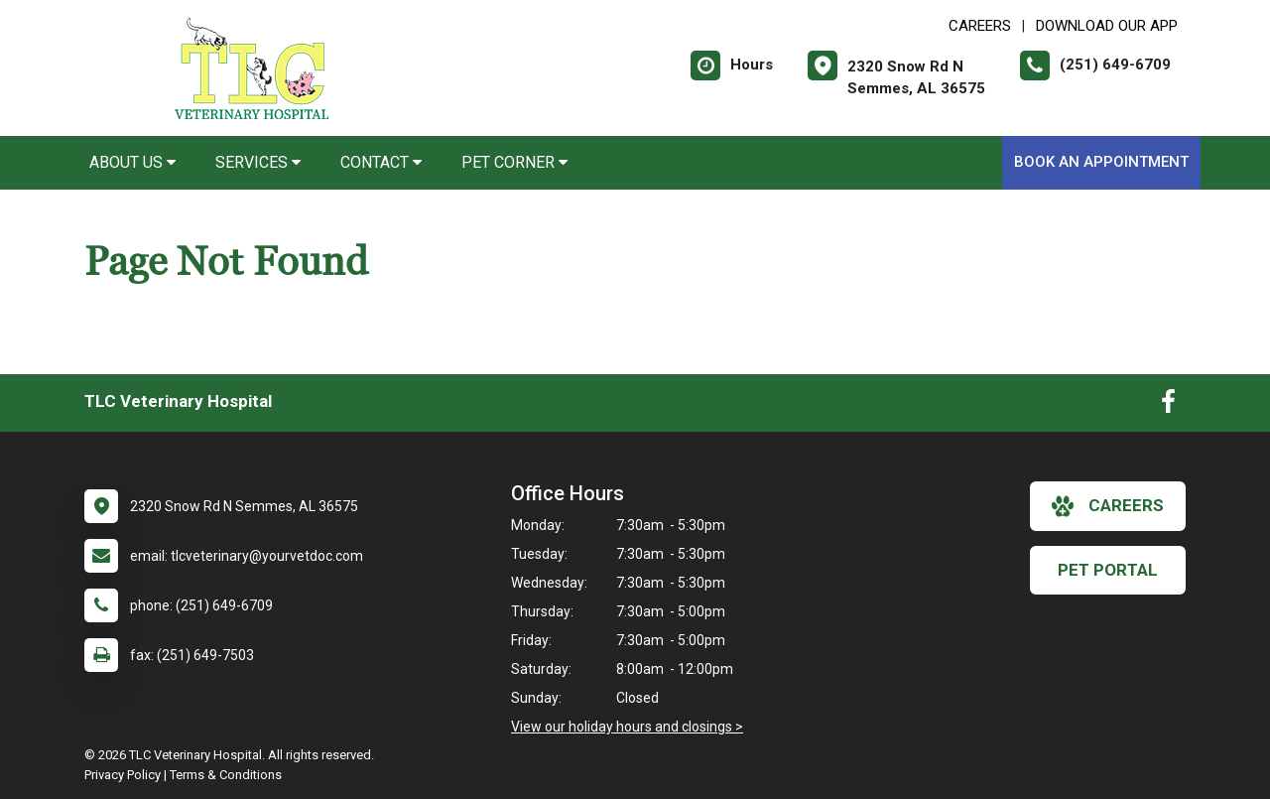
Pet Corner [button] (514, 162)
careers (1108, 506)
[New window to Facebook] (1168, 406)
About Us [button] (132, 162)
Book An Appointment (1101, 162)
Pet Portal (1108, 570)
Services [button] (258, 162)
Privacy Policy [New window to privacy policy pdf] (122, 774)
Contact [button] (381, 162)
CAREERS (980, 26)
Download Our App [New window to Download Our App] (1107, 26)
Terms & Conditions (226, 774)
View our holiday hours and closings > (627, 726)
